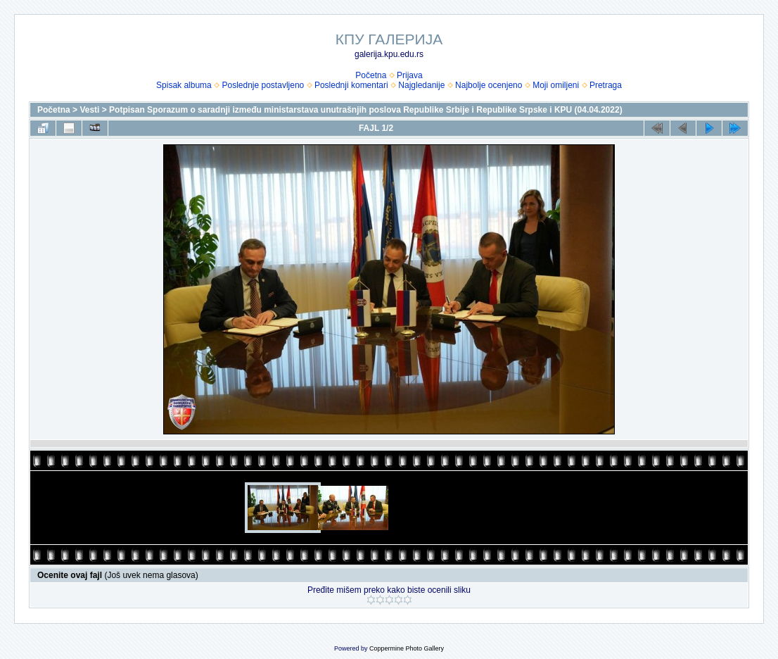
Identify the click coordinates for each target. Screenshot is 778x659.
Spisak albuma (184, 85)
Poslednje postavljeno (263, 85)
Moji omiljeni (556, 85)
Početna (370, 75)
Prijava (410, 75)
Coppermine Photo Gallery (406, 648)
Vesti (89, 110)
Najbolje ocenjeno (488, 85)
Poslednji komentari (351, 85)
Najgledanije (421, 85)
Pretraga (605, 85)
